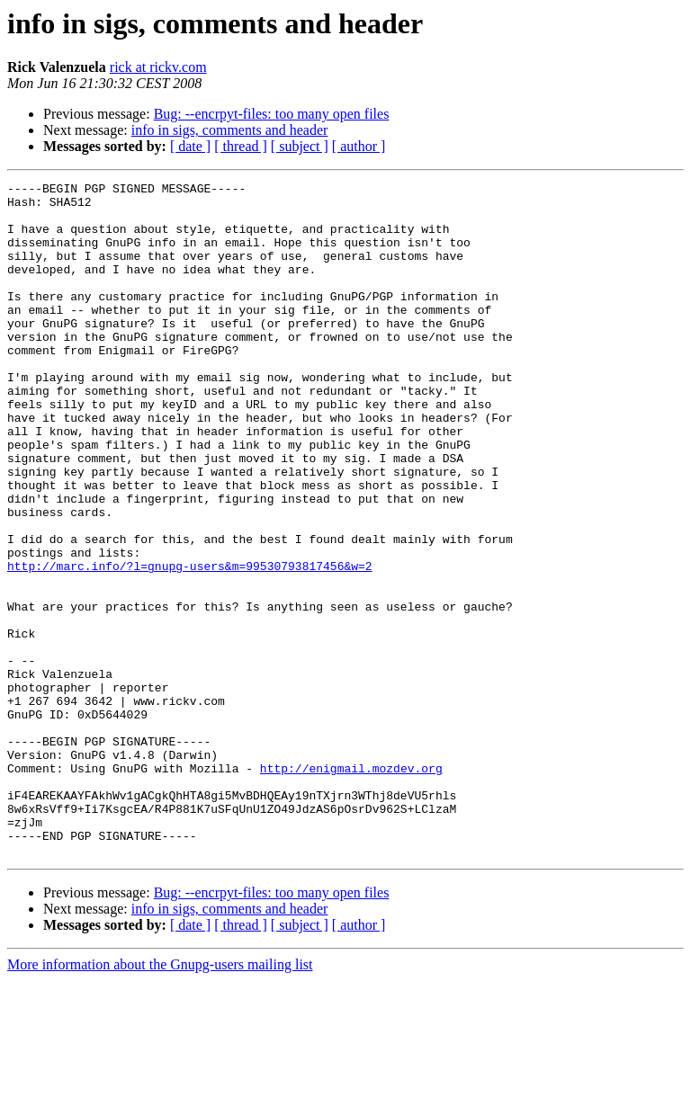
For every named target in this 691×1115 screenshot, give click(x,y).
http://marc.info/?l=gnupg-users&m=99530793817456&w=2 (189, 644)
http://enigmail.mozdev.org (351, 887)
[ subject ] (299, 146)
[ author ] (359, 146)
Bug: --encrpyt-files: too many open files (272, 113)
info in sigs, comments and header (229, 130)
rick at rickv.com (158, 67)
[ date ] (190, 146)
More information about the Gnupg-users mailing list (160, 1099)
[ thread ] (240, 146)
